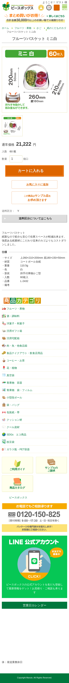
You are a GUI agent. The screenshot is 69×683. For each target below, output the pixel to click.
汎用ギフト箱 (12, 331)
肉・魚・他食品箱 (14, 345)
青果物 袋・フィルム (17, 390)
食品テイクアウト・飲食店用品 (22, 353)
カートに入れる (31, 171)
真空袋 (8, 375)
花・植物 (9, 368)
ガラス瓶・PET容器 (16, 449)
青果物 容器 (12, 382)
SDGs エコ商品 (14, 434)
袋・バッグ (11, 405)
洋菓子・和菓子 (13, 323)
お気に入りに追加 (37, 184)
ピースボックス (18, 497)
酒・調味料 (11, 316)
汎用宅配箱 (11, 338)
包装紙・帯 (11, 412)
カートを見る (57, 8)
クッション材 (12, 420)
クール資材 (11, 427)
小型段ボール (12, 397)
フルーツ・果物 (13, 308)
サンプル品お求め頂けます (37, 197)
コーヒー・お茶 (13, 360)
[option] (34, 80)
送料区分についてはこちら (35, 218)
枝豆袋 (8, 442)
